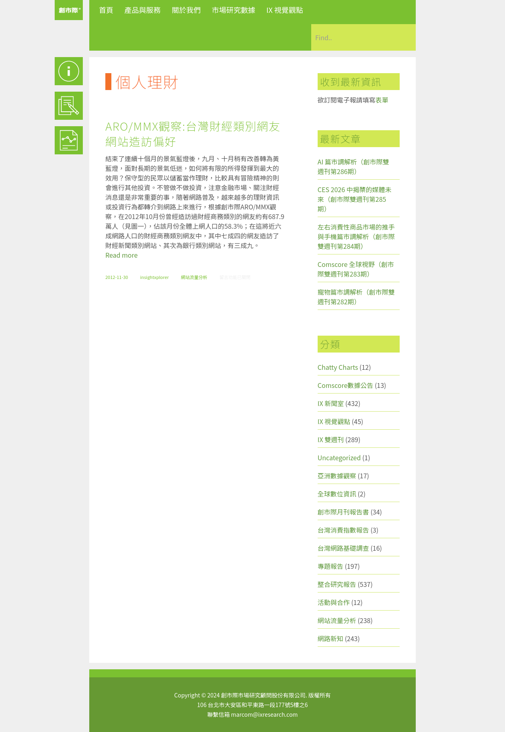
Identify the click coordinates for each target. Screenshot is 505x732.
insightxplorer (154, 277)
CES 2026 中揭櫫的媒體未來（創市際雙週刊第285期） (355, 199)
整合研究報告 (337, 584)
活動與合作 (334, 602)
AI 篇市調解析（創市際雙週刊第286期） (353, 166)
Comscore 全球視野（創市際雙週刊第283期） (356, 269)
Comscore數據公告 (346, 385)
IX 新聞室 (331, 403)
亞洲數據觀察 (337, 475)
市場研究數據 (233, 9)
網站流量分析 (194, 277)
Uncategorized (339, 457)
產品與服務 (143, 9)
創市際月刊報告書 (343, 512)
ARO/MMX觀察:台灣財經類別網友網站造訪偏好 (193, 133)
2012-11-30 (116, 277)
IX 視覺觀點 (284, 9)
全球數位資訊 (337, 493)
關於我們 (186, 9)
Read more (121, 255)
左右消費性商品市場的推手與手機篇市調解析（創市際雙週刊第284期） (356, 236)
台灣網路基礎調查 (343, 548)
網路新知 (330, 638)
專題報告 (330, 566)
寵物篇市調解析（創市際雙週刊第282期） (356, 296)
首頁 (106, 9)
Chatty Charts (338, 367)
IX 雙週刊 (331, 439)
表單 (382, 100)
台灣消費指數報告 (343, 530)
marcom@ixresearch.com (264, 714)
